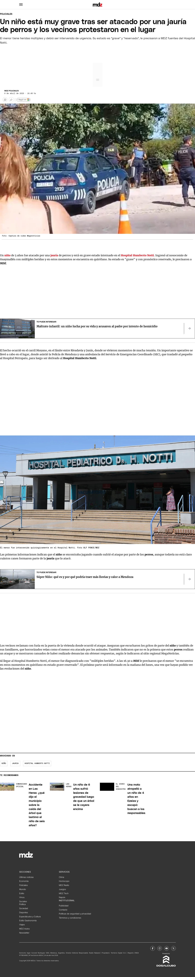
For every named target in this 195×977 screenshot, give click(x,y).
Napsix (62, 897)
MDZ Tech (64, 893)
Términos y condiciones (70, 918)
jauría (54, 255)
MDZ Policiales (11, 91)
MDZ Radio (64, 885)
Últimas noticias (26, 877)
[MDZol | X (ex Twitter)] (173, 948)
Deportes (23, 912)
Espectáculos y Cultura (30, 916)
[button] (21, 4)
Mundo (22, 889)
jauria (15, 763)
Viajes (22, 924)
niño (7, 255)
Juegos (62, 889)
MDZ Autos (24, 929)
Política (22, 904)
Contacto (63, 910)
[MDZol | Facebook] (152, 948)
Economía (23, 881)
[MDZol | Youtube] (166, 948)
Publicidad (63, 905)
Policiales (6, 14)
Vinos (22, 897)
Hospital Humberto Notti (137, 255)
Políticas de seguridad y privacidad (75, 914)
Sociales (23, 901)
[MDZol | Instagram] (159, 948)
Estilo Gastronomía (28, 920)
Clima (61, 877)
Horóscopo (64, 881)
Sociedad (23, 908)
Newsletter (24, 933)
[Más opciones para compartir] (11, 99)
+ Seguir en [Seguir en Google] (23, 99)
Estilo (21, 893)
